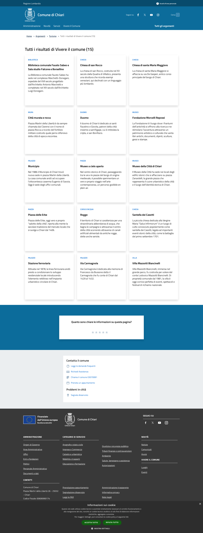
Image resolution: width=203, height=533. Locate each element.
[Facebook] (133, 15)
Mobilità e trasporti (71, 459)
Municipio (33, 166)
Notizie (144, 444)
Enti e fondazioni (30, 459)
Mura (30, 112)
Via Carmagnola (89, 263)
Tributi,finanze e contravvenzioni (117, 451)
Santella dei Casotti (143, 215)
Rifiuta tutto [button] (112, 522)
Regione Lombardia (32, 3)
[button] (101, 528)
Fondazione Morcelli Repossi (148, 118)
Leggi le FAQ (68, 497)
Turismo (52, 36)
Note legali (107, 497)
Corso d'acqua (86, 209)
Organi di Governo (31, 444)
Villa (134, 257)
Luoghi (144, 467)
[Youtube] (146, 15)
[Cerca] (176, 15)
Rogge (84, 215)
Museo (135, 112)
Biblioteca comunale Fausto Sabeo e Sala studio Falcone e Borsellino (48, 67)
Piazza (83, 160)
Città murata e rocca (39, 118)
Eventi (144, 472)
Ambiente (106, 455)
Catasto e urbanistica (72, 454)
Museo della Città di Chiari (147, 166)
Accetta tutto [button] (91, 522)
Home (29, 36)
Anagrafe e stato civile (73, 444)
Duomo (83, 112)
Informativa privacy (111, 492)
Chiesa (83, 59)
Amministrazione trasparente (115, 487)
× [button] (200, 504)
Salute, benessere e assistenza (116, 460)
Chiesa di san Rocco (91, 65)
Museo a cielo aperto (92, 166)
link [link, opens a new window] (127, 517)
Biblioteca (33, 59)
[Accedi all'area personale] (166, 3)
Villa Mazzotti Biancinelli (146, 263)
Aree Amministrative (32, 449)
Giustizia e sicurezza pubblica (115, 446)
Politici (26, 463)
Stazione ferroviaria (39, 263)
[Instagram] (153, 15)
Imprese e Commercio (72, 449)
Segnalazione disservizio (74, 492)
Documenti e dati (31, 473)
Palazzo (31, 160)
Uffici (25, 454)
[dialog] (101, 517)
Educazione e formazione (74, 463)
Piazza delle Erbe (37, 215)
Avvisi (144, 454)
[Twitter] (139, 15)
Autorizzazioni (108, 465)
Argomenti (40, 36)
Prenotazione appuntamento (75, 487)
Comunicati (146, 449)
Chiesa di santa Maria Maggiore (150, 65)
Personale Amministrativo (35, 468)
